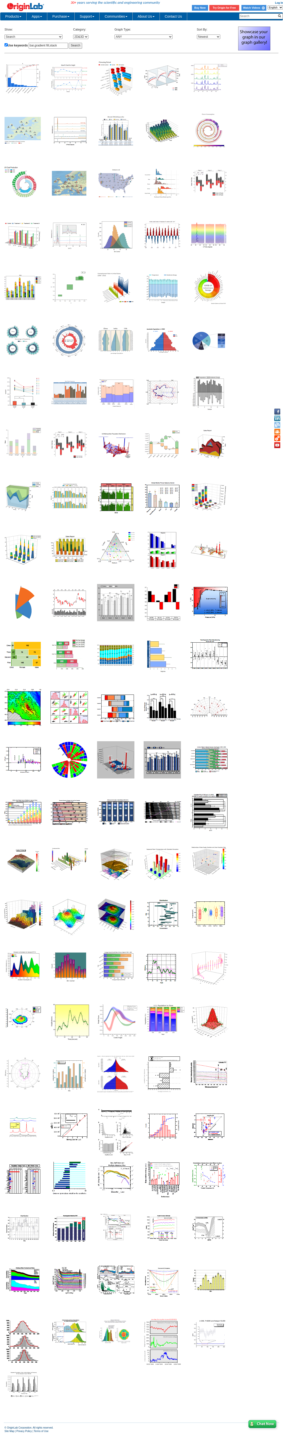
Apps (37, 16)
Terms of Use (41, 1431)
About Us (146, 16)
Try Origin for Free (224, 7)
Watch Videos (254, 7)
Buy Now (200, 7)
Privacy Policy (24, 1431)
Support (87, 16)
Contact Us (173, 16)
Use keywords (18, 45)
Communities (116, 16)
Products (13, 16)
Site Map (9, 1431)
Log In (279, 2)
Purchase (60, 16)
